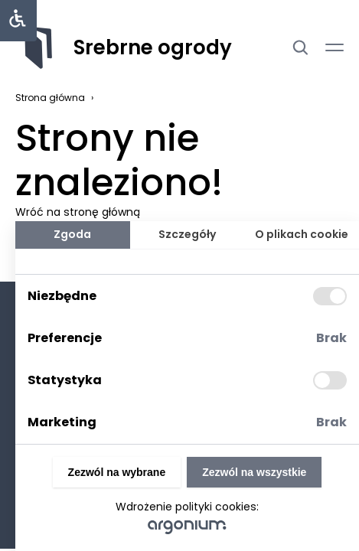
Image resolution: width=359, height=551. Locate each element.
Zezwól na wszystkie (254, 472)
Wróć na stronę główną (77, 212)
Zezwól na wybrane (117, 472)
